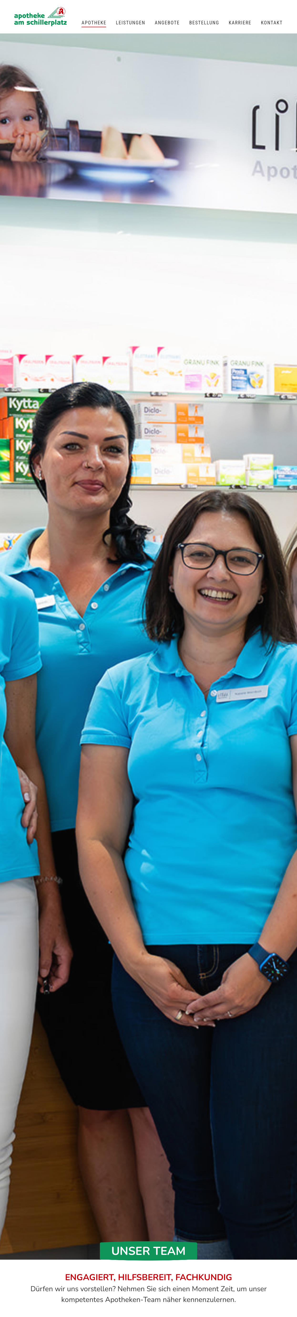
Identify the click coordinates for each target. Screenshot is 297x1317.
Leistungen (130, 23)
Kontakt (272, 23)
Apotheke (94, 23)
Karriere (240, 23)
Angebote (167, 23)
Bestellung (204, 23)
